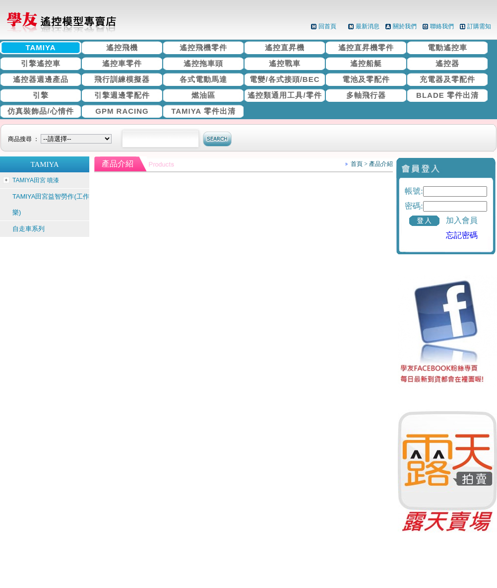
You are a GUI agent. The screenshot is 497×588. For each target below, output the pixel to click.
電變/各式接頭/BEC (284, 79)
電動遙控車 (447, 47)
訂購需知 (479, 26)
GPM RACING (122, 111)
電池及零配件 (366, 79)
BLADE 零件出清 (447, 95)
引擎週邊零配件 (122, 95)
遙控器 (447, 63)
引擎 (41, 95)
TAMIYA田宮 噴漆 (35, 180)
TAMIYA (40, 47)
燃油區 (203, 95)
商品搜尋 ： (61, 139)
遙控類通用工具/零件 (284, 95)
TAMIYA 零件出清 (203, 111)
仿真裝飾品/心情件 (40, 111)
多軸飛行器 (366, 95)
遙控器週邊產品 (40, 79)
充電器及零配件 (447, 79)
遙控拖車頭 (203, 63)
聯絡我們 (442, 26)
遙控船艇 (366, 63)
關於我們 (405, 26)
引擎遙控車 (41, 63)
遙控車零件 (122, 63)
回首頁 (327, 26)
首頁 (357, 163)
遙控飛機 (122, 47)
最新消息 (367, 26)
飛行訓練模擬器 (122, 79)
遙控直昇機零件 (366, 47)
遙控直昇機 (285, 47)
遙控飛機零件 (203, 47)
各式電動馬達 (203, 79)
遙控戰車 (285, 63)
